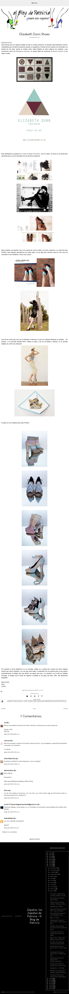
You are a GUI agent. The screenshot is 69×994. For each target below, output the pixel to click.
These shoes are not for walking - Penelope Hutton (57, 903)
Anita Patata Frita (9, 758)
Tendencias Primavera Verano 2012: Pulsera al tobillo (57, 933)
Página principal (7, 916)
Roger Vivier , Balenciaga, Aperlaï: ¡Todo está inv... (57, 938)
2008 (51, 983)
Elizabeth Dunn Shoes (56, 906)
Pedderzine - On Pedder (57, 968)
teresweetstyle (8, 818)
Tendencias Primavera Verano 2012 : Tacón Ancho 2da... (58, 921)
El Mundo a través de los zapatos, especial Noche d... (58, 971)
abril (51, 884)
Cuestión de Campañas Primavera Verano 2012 (57, 942)
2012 (50, 866)
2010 (50, 980)
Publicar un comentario (9, 832)
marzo (52, 887)
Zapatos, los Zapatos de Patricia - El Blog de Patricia (34, 916)
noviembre (53, 870)
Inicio (34, 708)
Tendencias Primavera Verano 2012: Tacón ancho (58, 964)
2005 (51, 988)
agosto (52, 876)
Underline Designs (63, 992)
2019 (50, 854)
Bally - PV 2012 (54, 917)
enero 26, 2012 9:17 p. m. (11, 828)
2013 (50, 864)
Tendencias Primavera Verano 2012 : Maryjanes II (58, 975)
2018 (50, 856)
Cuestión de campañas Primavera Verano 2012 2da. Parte (58, 927)
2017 (50, 858)
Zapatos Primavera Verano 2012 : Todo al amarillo (58, 910)
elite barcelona (8, 770)
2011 (50, 978)
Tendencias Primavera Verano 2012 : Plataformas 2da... (58, 953)
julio (51, 878)
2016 (50, 859)
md (5, 722)
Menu (34, 3)
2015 (50, 861)
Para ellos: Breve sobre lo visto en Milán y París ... (57, 914)
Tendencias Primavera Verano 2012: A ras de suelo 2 (58, 947)
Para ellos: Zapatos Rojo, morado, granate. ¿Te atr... (58, 894)
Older (65, 708)
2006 (51, 987)
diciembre (53, 868)
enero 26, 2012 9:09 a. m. (12, 752)
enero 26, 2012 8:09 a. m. (12, 734)
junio (52, 880)
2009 (51, 982)
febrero (52, 889)
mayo (52, 882)
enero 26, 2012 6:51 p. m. (11, 798)
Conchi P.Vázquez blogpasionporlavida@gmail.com (20, 804)
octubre (52, 872)
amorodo (7, 740)
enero (52, 891)
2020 (50, 853)
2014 (50, 863)
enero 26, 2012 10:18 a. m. (12, 764)
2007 (50, 985)
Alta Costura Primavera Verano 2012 (57, 898)
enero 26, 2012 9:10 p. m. (11, 812)
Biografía (18, 916)
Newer (3, 708)
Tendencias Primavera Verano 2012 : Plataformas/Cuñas (57, 959)
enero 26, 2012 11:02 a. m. (12, 784)
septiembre (54, 874)
